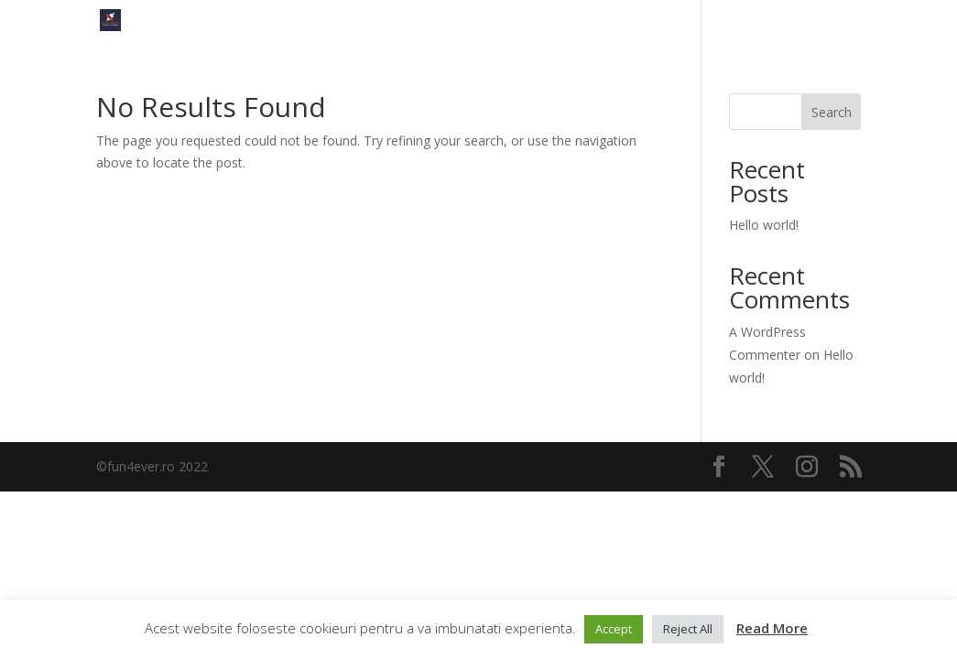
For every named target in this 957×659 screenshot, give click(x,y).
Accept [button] (613, 629)
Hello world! (764, 224)
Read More (772, 628)
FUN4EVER (832, 21)
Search (831, 112)
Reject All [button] (687, 629)
